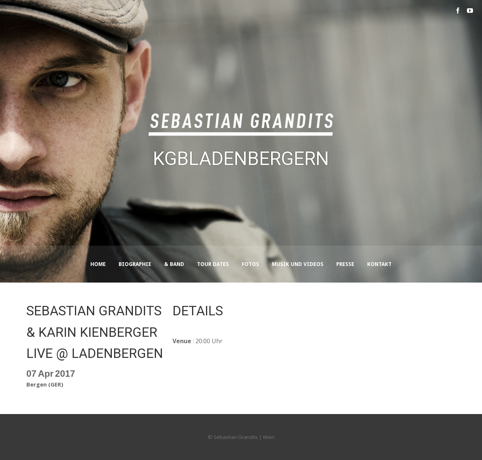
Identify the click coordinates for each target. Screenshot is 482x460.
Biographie (135, 264)
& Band (174, 264)
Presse (345, 264)
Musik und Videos (297, 264)
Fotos (250, 264)
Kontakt (379, 264)
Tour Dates (213, 264)
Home (98, 264)
